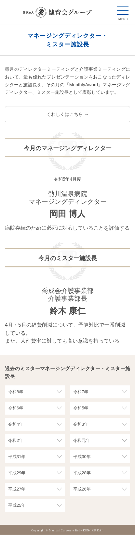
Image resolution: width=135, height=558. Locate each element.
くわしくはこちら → (68, 114)
